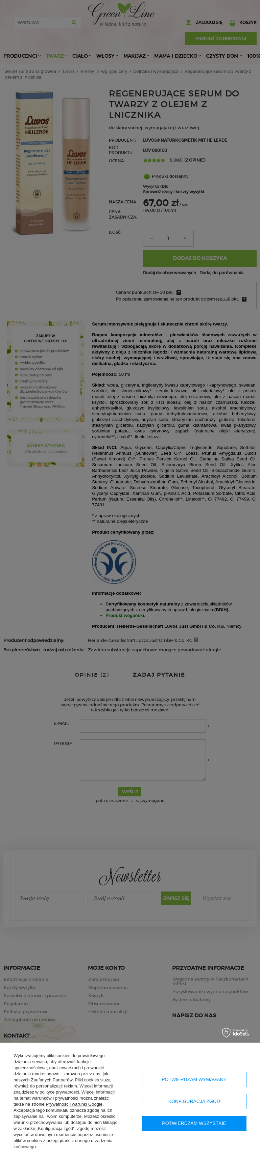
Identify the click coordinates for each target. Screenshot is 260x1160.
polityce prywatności (59, 1092)
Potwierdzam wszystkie (194, 1123)
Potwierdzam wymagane (194, 1079)
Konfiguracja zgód (194, 1101)
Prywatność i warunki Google (74, 1104)
